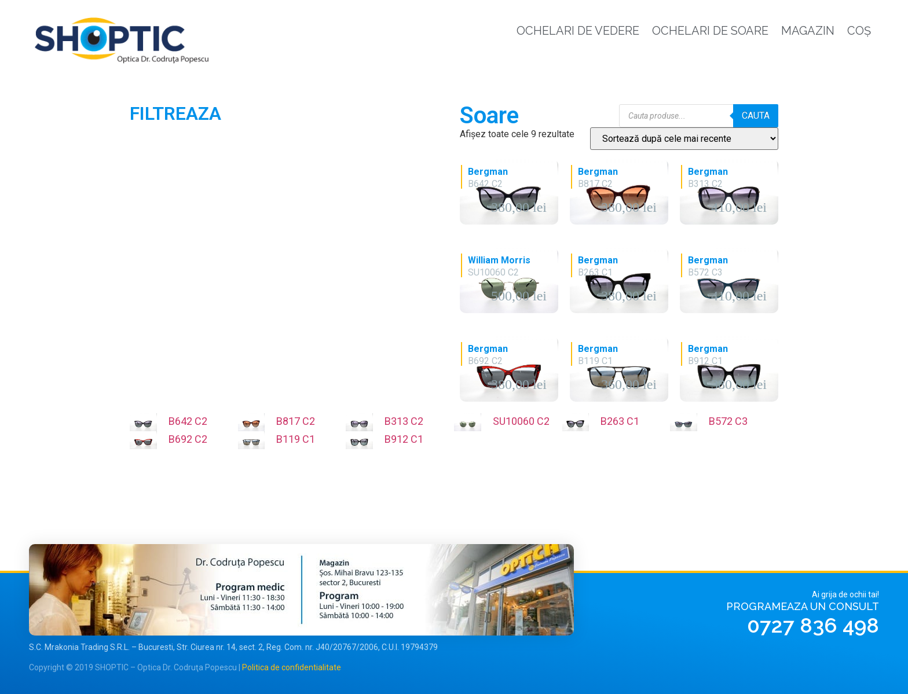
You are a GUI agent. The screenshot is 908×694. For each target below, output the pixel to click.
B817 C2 (295, 421)
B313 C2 (404, 421)
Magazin (807, 31)
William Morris (499, 260)
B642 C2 (188, 421)
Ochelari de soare (710, 31)
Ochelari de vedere (578, 31)
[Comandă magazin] (684, 138)
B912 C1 (404, 439)
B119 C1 (295, 439)
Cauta (756, 115)
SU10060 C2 (521, 421)
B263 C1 (620, 421)
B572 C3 (728, 421)
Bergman (488, 171)
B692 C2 (188, 439)
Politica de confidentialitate (291, 667)
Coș (859, 31)
